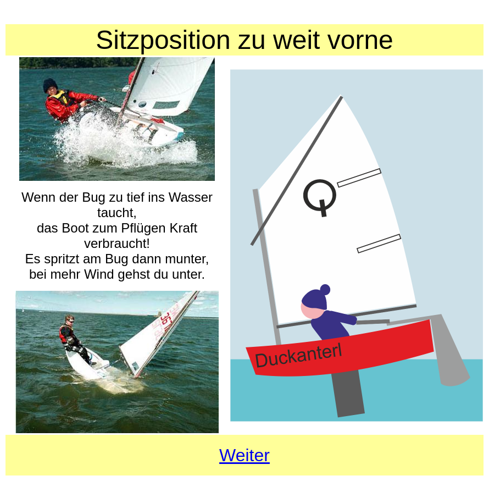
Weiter (244, 455)
